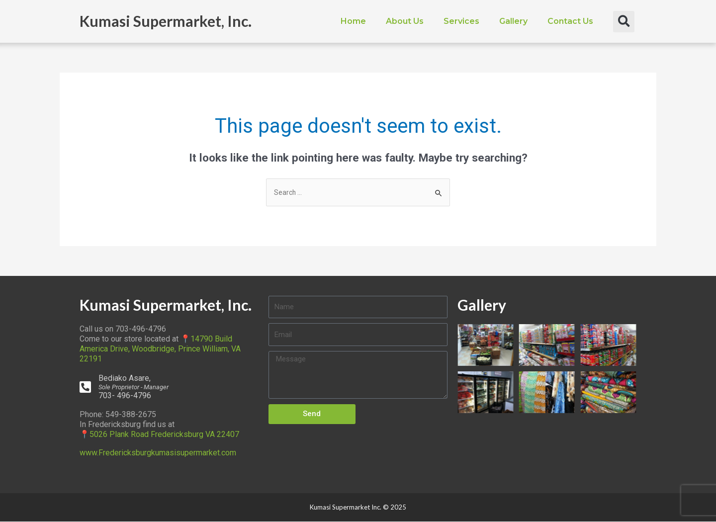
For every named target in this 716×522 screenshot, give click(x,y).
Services (461, 21)
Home (353, 21)
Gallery (513, 21)
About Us (405, 21)
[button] (623, 21)
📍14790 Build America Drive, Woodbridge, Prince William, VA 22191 (160, 349)
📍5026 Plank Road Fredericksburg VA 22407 (159, 435)
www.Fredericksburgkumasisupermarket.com (158, 453)
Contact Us (570, 21)
